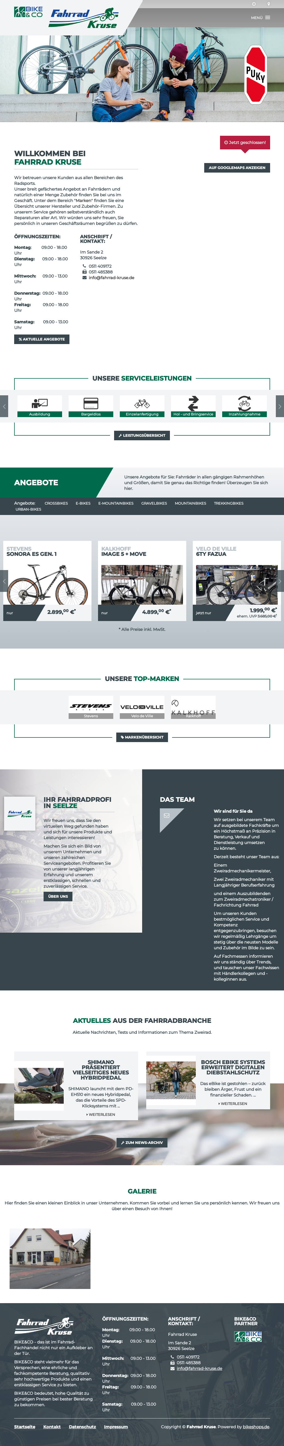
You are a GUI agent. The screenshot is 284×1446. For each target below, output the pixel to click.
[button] (260, 18)
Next (280, 406)
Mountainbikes (190, 503)
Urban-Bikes (28, 509)
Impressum (116, 1426)
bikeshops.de (256, 1426)
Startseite (24, 1426)
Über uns (58, 896)
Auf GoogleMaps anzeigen (237, 167)
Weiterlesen (101, 1114)
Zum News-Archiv (142, 1142)
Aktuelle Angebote (42, 339)
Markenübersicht (142, 737)
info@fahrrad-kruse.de (111, 277)
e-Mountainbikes (115, 503)
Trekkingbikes (228, 503)
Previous (4, 406)
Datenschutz (82, 1426)
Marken (83, 200)
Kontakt (52, 1426)
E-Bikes (83, 503)
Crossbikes (56, 503)
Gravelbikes (154, 503)
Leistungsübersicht (142, 435)
